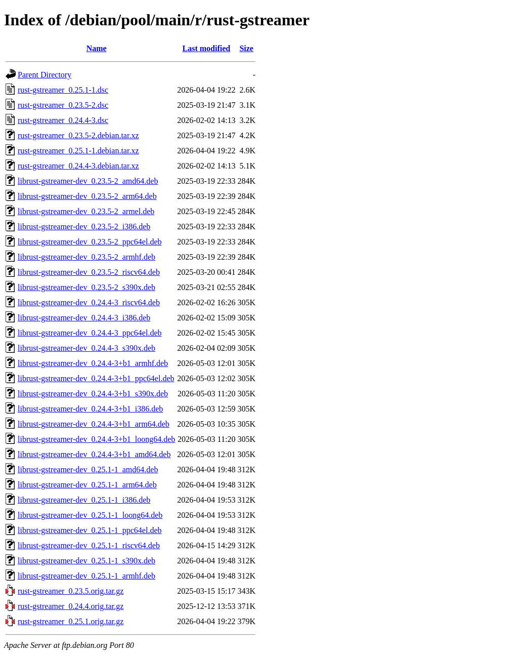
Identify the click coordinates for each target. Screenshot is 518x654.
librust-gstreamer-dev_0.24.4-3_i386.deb (84, 317)
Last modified (207, 48)
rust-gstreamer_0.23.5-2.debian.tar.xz (78, 135)
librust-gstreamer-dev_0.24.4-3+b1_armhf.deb (93, 363)
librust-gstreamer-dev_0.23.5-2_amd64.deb (88, 181)
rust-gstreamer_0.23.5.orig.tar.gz (70, 591)
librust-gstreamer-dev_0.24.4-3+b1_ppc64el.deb (96, 378)
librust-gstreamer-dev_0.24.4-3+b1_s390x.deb (93, 393)
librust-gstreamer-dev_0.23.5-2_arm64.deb (87, 196)
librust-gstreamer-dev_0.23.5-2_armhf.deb (86, 257)
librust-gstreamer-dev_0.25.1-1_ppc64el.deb (89, 530)
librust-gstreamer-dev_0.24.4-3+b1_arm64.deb (93, 424)
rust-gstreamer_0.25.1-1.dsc (63, 90)
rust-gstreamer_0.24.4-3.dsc (63, 120)
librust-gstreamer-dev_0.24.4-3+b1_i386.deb (90, 408)
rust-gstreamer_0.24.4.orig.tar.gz (70, 606)
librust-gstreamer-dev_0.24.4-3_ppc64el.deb (89, 333)
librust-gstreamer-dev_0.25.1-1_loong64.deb (90, 515)
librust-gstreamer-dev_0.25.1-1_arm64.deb (87, 484)
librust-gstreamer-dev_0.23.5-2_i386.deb (84, 226)
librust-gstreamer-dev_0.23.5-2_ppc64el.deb (89, 241)
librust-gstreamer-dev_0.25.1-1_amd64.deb (88, 469)
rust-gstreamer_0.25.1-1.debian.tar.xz (78, 150)
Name (97, 48)
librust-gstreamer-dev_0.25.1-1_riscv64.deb (89, 545)
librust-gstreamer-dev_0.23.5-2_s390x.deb (86, 287)
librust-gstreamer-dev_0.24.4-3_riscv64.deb (89, 302)
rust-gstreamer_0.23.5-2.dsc (63, 105)
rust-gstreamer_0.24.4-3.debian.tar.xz (78, 165)
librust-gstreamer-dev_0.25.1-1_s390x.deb (86, 560)
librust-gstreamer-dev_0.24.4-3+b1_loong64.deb (96, 439)
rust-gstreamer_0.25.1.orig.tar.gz (70, 621)
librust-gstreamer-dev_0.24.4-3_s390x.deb (86, 348)
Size (246, 48)
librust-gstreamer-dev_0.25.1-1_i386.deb (84, 500)
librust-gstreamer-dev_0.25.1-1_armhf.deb (86, 575)
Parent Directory (44, 74)
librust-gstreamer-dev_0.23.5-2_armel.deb (86, 211)
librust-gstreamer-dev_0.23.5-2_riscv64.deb (89, 272)
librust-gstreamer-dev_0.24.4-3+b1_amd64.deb (94, 454)
